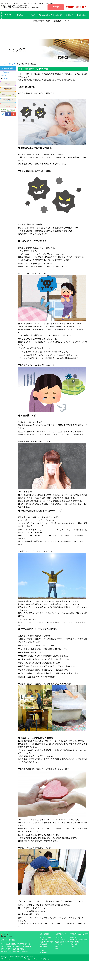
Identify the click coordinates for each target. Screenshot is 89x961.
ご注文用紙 (43, 944)
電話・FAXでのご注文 (46, 942)
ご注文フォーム (45, 940)
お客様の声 (69, 15)
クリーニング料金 (45, 937)
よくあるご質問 (56, 15)
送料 (56, 948)
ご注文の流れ (44, 15)
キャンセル (58, 944)
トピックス (43, 950)
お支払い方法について (62, 942)
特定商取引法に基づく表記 (78, 940)
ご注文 (56, 7)
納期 (56, 946)
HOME (8, 15)
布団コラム (81, 15)
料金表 (32, 15)
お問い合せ (5, 78)
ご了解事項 (73, 944)
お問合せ (7, 23)
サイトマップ (74, 946)
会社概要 (73, 937)
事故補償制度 (74, 942)
